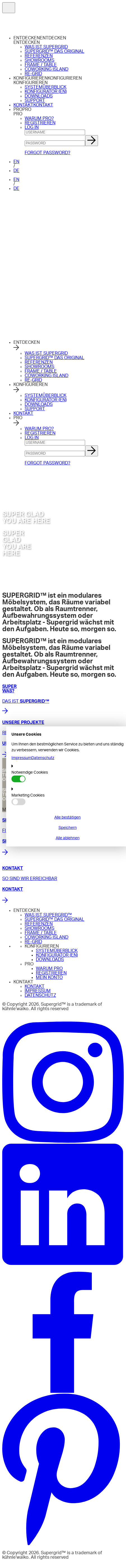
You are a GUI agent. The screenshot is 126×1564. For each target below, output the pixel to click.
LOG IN (32, 127)
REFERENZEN (39, 56)
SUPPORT (35, 100)
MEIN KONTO (49, 977)
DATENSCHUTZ (40, 995)
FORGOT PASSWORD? (47, 153)
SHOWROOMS (39, 60)
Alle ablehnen (68, 838)
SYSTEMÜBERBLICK (45, 87)
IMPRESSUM (38, 991)
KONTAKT (23, 105)
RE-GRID (33, 73)
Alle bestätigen (67, 817)
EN (16, 161)
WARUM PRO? (39, 118)
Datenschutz (42, 758)
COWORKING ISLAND (46, 69)
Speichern (68, 828)
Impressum (21, 758)
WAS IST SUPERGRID (46, 47)
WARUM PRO (49, 968)
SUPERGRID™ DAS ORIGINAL (54, 51)
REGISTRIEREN (40, 123)
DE (16, 170)
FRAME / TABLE (41, 65)
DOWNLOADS (39, 96)
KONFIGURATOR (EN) (46, 91)
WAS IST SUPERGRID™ (48, 915)
